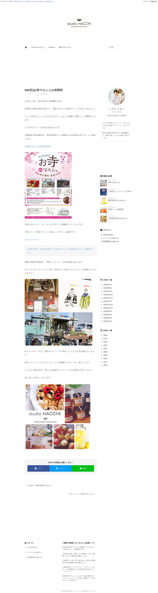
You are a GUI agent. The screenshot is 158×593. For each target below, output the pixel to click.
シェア (38, 468)
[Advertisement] (79, 66)
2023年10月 (108, 295)
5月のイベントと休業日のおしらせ (82, 494)
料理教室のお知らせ (109, 241)
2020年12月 (108, 308)
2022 (105, 345)
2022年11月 (108, 298)
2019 (105, 355)
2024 (105, 339)
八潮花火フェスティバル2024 (119, 191)
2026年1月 (107, 285)
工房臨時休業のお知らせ (117, 218)
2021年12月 (108, 305)
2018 (105, 359)
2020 (105, 352)
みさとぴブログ (32, 239)
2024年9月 (107, 288)
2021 (105, 349)
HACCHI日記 (106, 235)
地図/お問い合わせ (64, 47)
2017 (105, 362)
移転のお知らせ (114, 182)
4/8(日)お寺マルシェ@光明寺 (44, 90)
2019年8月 (107, 318)
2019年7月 (107, 321)
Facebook (51, 47)
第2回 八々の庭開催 (116, 209)
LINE (83, 468)
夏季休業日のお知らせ (117, 200)
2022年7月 (107, 301)
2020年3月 (107, 315)
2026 (105, 335)
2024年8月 (107, 291)
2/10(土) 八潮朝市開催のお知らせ (39, 485)
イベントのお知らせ (109, 238)
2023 (105, 342)
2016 (105, 365)
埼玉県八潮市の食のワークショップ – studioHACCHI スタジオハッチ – (79, 23)
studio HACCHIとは (38, 47)
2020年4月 (107, 311)
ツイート (60, 468)
